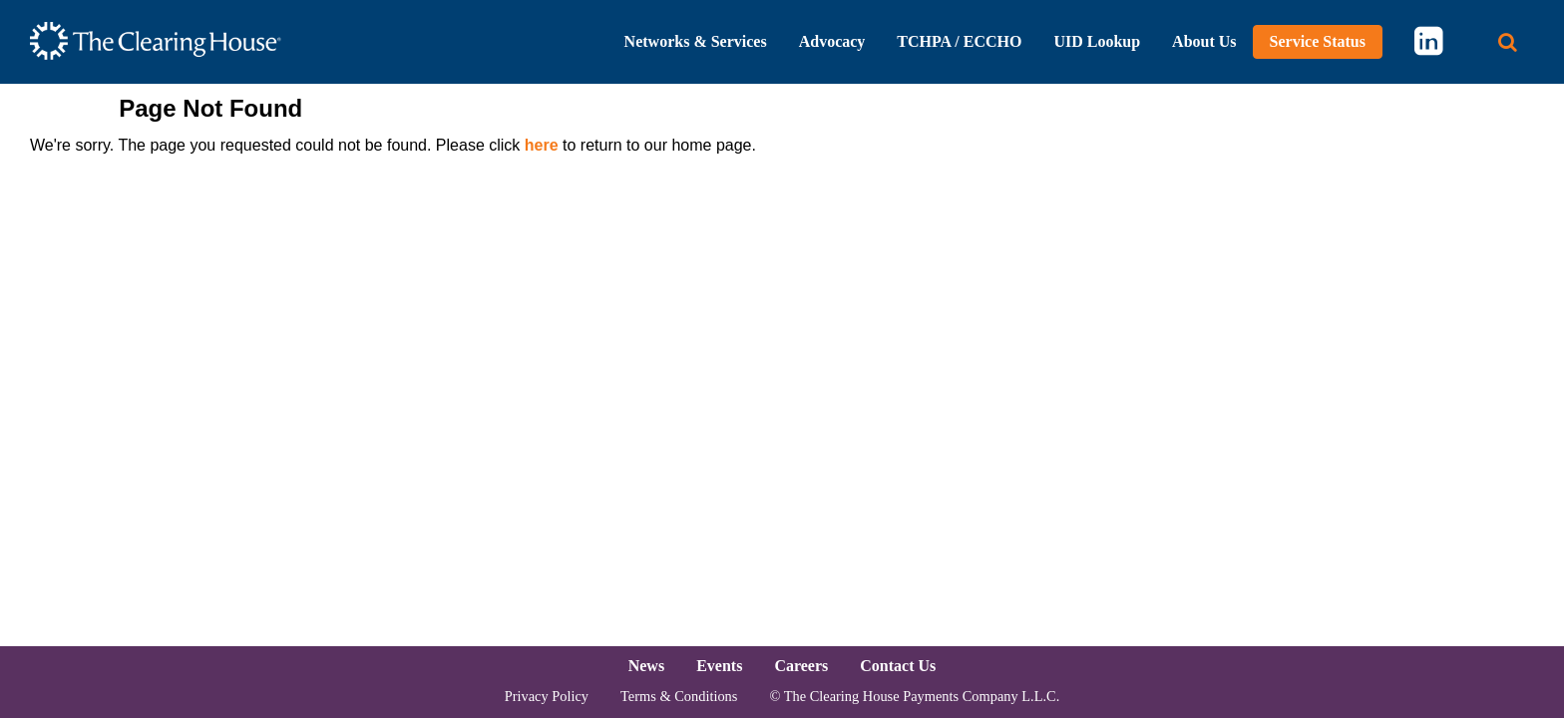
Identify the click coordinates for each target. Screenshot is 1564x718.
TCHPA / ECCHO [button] (959, 41)
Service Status (1318, 41)
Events (719, 665)
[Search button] (1507, 42)
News (646, 665)
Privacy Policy (546, 696)
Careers (801, 665)
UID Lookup (1096, 41)
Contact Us (898, 665)
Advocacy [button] (832, 41)
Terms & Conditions (678, 696)
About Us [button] (1204, 41)
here (542, 145)
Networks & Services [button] (695, 41)
